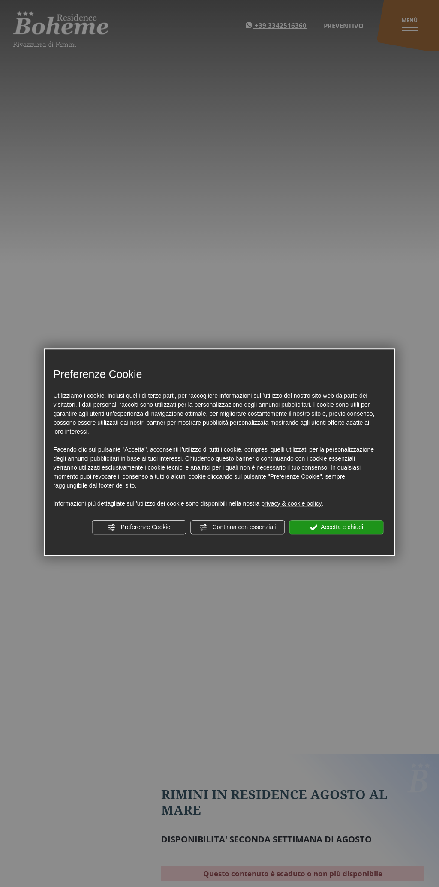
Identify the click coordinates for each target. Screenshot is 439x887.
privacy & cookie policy (291, 503)
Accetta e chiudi (336, 527)
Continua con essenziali (238, 527)
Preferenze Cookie (139, 527)
